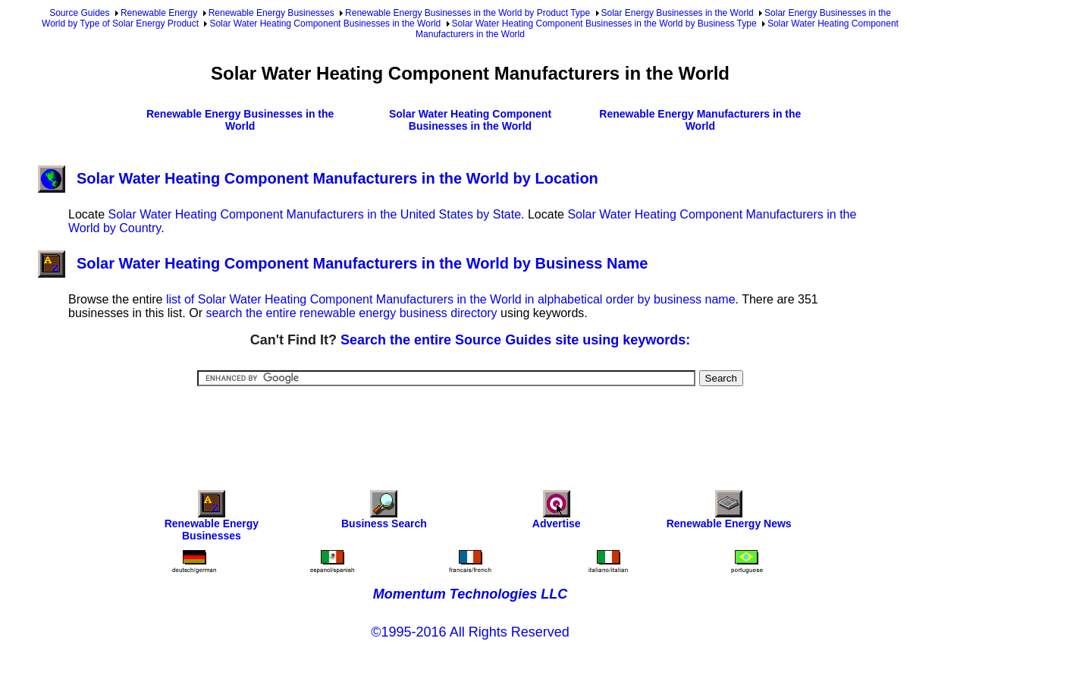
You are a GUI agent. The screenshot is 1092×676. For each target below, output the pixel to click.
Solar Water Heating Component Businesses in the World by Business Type (604, 23)
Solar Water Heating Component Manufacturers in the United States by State (314, 214)
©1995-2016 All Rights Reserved (470, 632)
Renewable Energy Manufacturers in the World (700, 120)
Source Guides (79, 13)
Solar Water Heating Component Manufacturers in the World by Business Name (343, 263)
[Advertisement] (470, 428)
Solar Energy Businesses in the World (677, 13)
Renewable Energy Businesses (271, 13)
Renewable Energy (159, 13)
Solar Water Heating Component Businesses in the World (325, 23)
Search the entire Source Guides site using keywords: (515, 339)
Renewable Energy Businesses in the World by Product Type (467, 13)
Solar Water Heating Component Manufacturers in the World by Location (318, 178)
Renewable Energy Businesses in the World (240, 120)
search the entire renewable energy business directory (351, 313)
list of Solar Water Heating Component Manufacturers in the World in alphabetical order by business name (451, 299)
